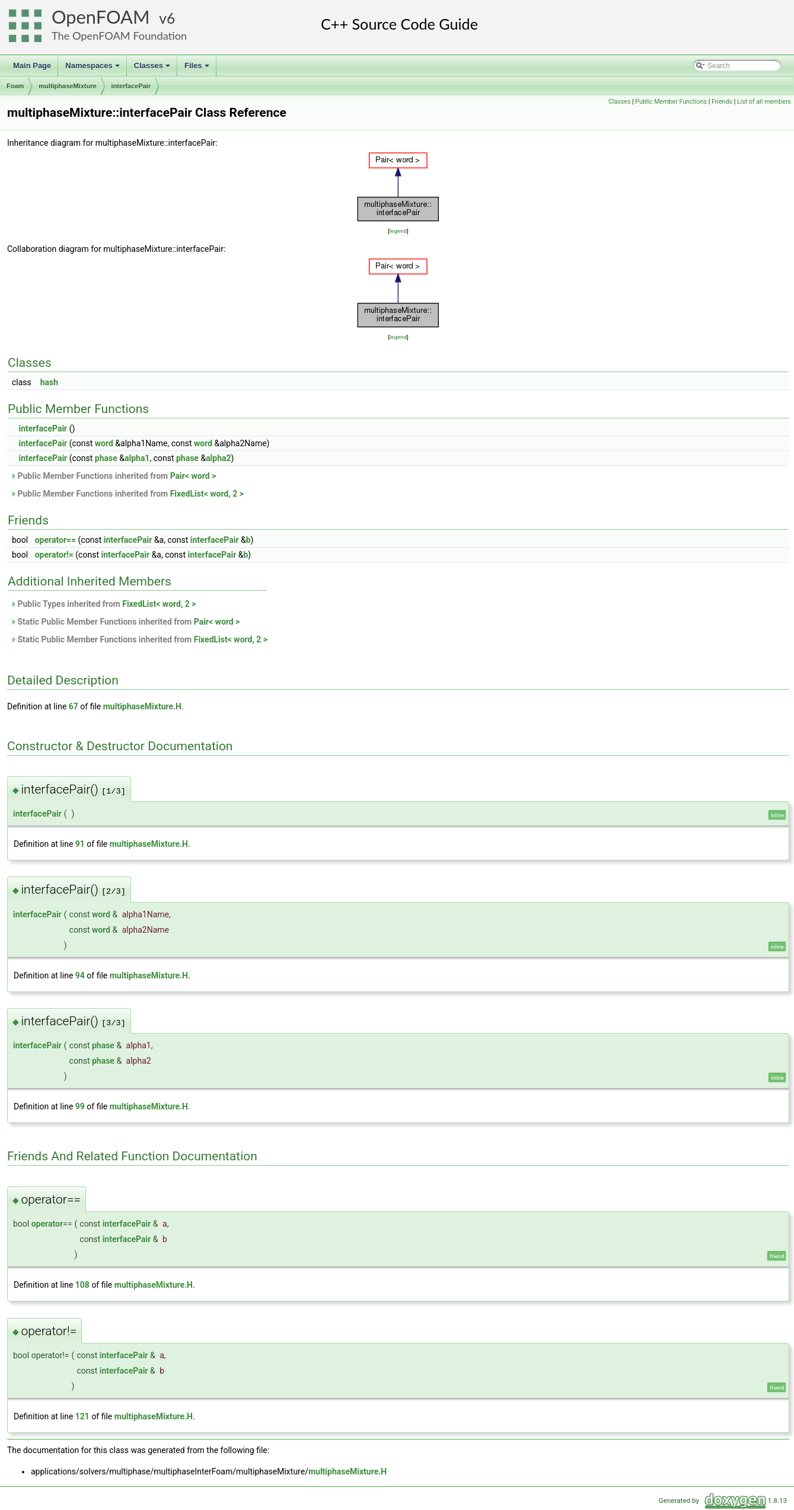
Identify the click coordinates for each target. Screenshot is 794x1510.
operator (47, 1224)
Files (197, 68)
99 (80, 1106)
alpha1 (137, 458)
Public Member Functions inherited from (113, 476)
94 (80, 975)
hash (49, 382)
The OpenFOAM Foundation (119, 35)
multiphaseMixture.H (142, 706)
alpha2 (218, 458)
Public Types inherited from (103, 604)
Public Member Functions (671, 101)
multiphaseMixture (67, 85)
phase (106, 458)
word (104, 443)
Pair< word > (193, 476)
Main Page (32, 65)
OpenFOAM (101, 17)
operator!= (54, 554)
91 (80, 844)
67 (73, 706)
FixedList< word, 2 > (207, 493)
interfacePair (131, 85)
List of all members (764, 101)
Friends (722, 101)
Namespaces (93, 68)
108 (82, 1285)
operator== (55, 540)
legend (398, 231)
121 (82, 1416)
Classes (153, 68)
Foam (15, 85)
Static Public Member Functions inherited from (125, 621)
